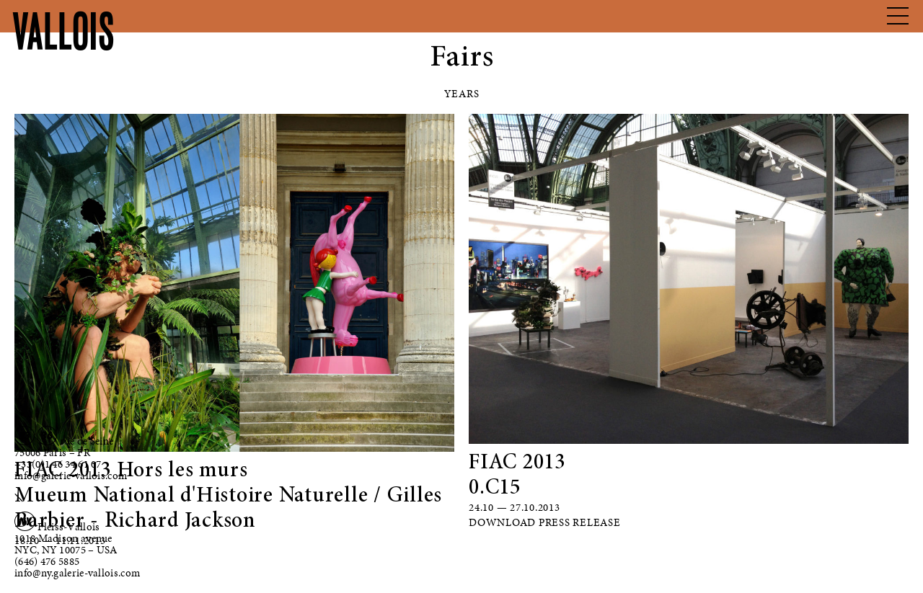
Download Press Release (545, 522)
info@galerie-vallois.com (70, 475)
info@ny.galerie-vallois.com (77, 573)
